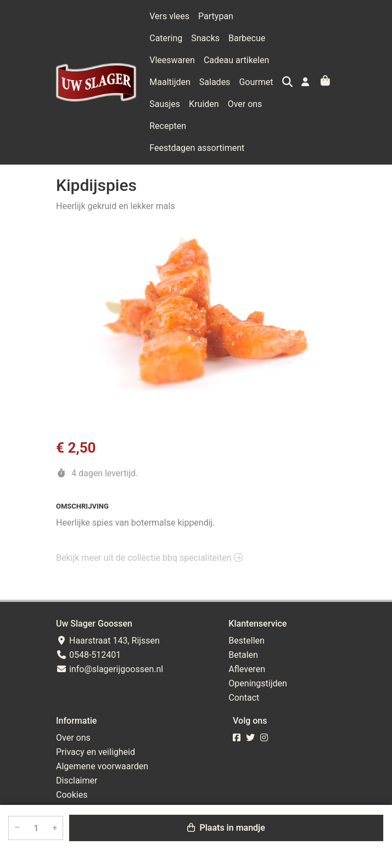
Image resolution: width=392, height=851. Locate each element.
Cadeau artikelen (182, 60)
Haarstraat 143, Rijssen (108, 640)
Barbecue (205, 38)
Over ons (205, 104)
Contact (243, 697)
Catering (258, 16)
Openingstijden (257, 683)
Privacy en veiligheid (95, 752)
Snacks (163, 38)
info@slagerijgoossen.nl (109, 669)
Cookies (71, 795)
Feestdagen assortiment (196, 126)
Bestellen (246, 640)
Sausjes (247, 82)
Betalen (243, 655)
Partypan (215, 16)
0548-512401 (88, 655)
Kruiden (164, 104)
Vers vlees (169, 16)
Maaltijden (244, 60)
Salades (165, 82)
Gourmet (206, 82)
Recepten (250, 104)
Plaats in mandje (226, 827)
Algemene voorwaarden (102, 766)
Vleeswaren (255, 38)
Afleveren (246, 669)
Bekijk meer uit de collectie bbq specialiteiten (149, 536)
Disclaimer (76, 780)
